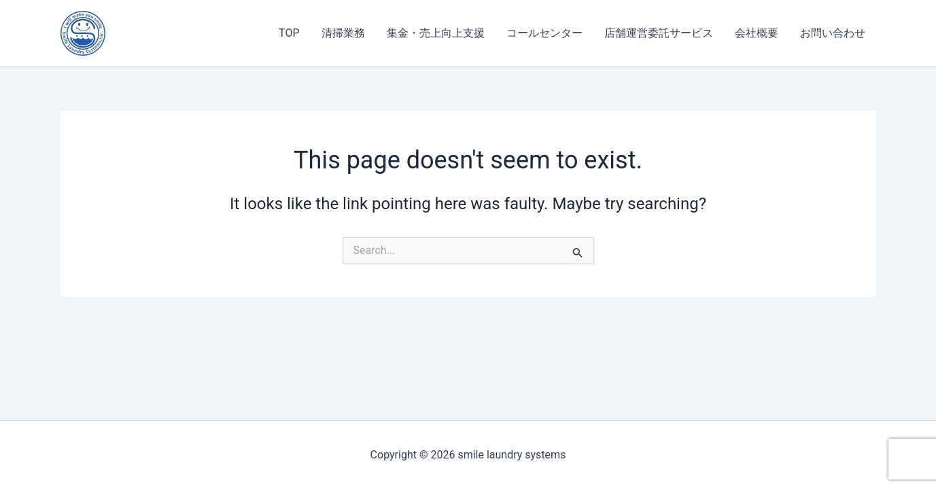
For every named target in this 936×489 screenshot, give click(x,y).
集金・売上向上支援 (436, 32)
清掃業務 (343, 32)
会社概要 (756, 32)
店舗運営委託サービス (658, 32)
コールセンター (544, 32)
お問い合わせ (832, 32)
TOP (289, 32)
